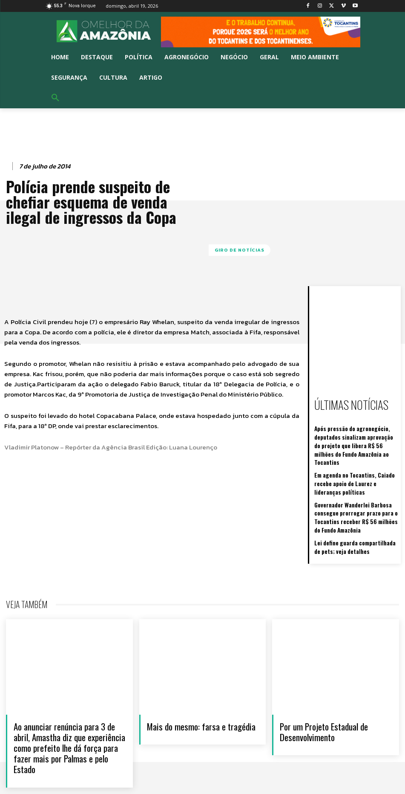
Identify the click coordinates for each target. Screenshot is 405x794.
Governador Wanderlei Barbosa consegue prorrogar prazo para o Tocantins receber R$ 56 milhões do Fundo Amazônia (353, 497)
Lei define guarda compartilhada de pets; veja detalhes (352, 524)
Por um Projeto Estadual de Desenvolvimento (324, 708)
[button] (55, 98)
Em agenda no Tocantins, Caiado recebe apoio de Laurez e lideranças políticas (353, 467)
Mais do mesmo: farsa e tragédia (201, 702)
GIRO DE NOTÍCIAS (239, 250)
